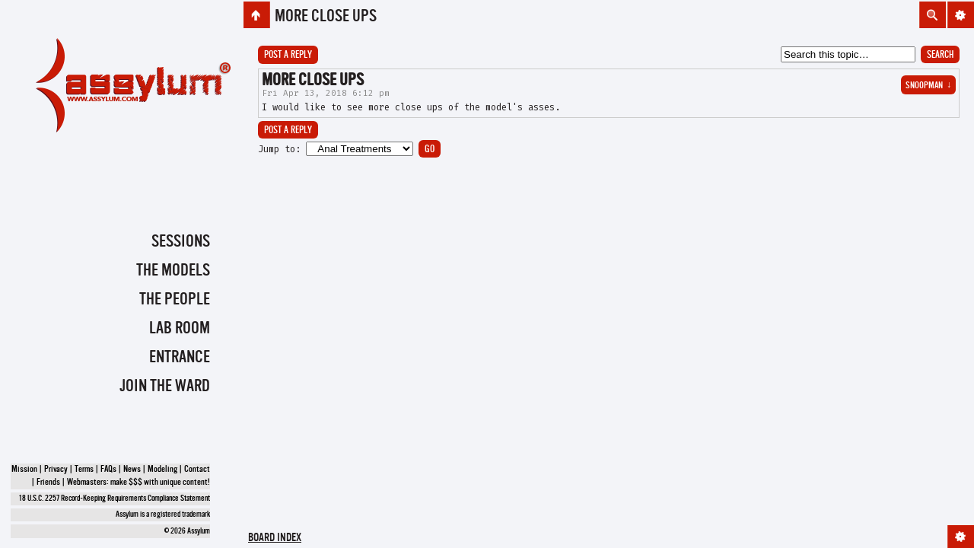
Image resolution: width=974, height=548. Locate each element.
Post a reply (288, 55)
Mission (24, 469)
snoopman (928, 86)
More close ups (326, 16)
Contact (197, 469)
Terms (84, 469)
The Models (173, 271)
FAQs (108, 469)
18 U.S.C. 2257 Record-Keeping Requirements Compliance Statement (114, 499)
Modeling (162, 469)
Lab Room (179, 328)
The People (174, 300)
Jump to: (279, 149)
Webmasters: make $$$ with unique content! (138, 482)
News (132, 469)
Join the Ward (164, 386)
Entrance (179, 357)
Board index (274, 538)
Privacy (56, 469)
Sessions (180, 242)
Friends (48, 482)
